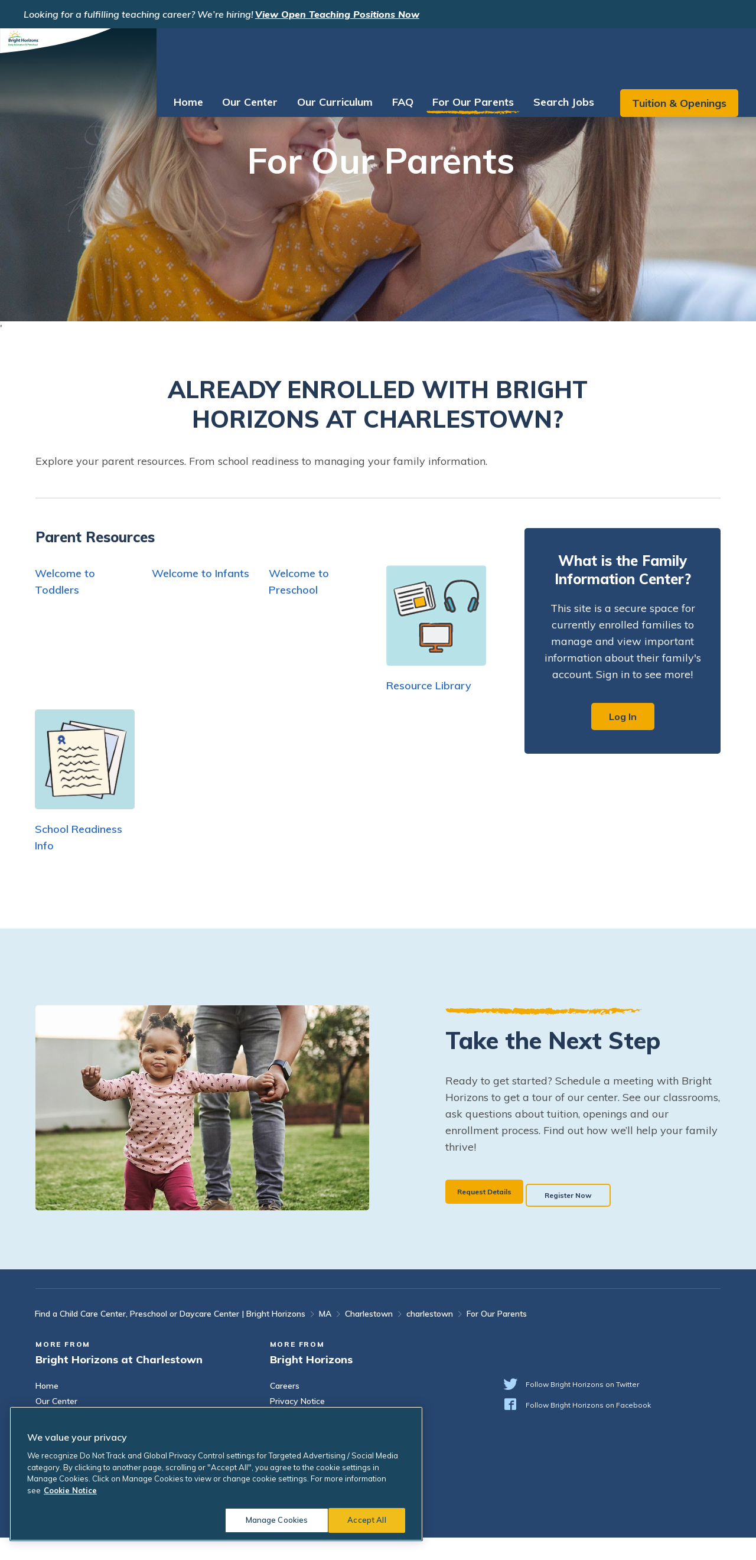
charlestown (429, 1336)
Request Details (494, 1212)
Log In (622, 717)
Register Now (608, 1212)
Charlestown (369, 1336)
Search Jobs (557, 54)
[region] (216, 1473)
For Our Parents (467, 54)
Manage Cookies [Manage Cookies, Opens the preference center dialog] (269, 1520)
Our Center (244, 54)
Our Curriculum (329, 54)
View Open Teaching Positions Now (337, 14)
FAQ (397, 54)
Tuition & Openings (673, 56)
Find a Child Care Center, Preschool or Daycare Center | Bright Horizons (170, 1336)
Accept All (366, 1520)
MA (325, 1336)
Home (182, 54)
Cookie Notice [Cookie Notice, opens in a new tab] (70, 1490)
